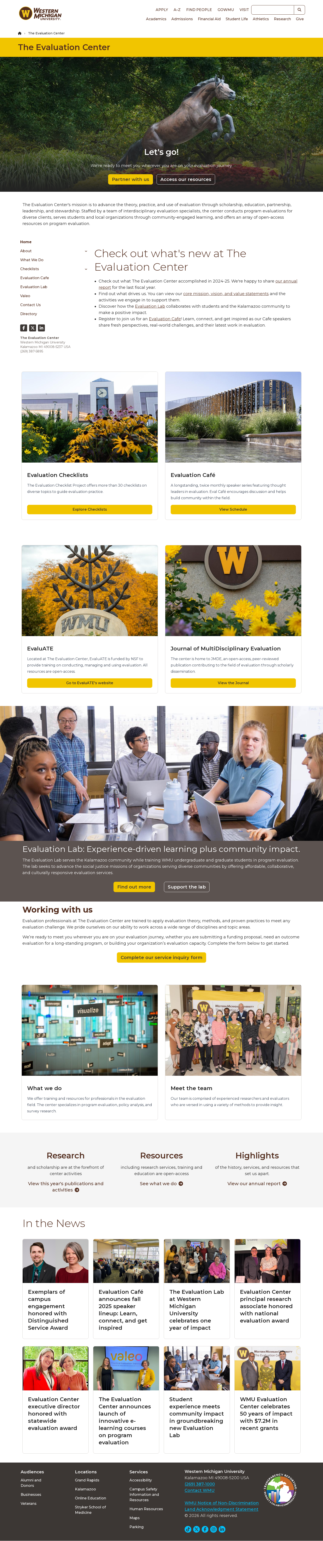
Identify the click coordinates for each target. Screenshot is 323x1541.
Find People (199, 10)
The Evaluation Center (64, 47)
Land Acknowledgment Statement (221, 1509)
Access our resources (185, 179)
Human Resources (146, 1509)
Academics (156, 19)
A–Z (177, 10)
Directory (28, 314)
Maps (134, 1518)
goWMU (226, 10)
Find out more (134, 887)
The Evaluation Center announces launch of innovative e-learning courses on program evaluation (125, 1421)
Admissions (182, 19)
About (26, 251)
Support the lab (187, 887)
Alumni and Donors (31, 1483)
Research (282, 19)
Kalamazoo (85, 1489)
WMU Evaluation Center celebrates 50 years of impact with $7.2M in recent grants (266, 1413)
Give (300, 19)
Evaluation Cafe (34, 278)
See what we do (161, 1183)
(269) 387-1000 (200, 1484)
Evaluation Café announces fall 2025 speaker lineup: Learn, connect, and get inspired (123, 1310)
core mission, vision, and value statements (226, 293)
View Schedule (233, 509)
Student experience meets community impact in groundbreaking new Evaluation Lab (196, 1417)
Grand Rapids (87, 1480)
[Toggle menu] (84, 251)
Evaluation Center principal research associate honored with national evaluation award (266, 1306)
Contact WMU (200, 1490)
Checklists (29, 269)
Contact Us (30, 305)
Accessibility (140, 1480)
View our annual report (257, 1183)
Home (26, 242)
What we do (32, 260)
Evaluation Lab (33, 287)
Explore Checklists (90, 509)
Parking (136, 1527)
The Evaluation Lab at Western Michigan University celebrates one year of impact (196, 1310)
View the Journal (233, 683)
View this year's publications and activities (66, 1187)
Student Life (237, 19)
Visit (244, 10)
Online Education (90, 1498)
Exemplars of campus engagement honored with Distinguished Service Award (48, 1310)
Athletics (261, 19)
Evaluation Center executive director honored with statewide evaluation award (54, 1413)
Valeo (25, 296)
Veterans (29, 1503)
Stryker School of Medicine (90, 1510)
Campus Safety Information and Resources (144, 1494)
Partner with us (130, 179)
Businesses (31, 1494)
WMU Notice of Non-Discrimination (222, 1503)
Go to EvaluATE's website (89, 683)
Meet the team (191, 1088)
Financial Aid (209, 19)
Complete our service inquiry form (161, 957)
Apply (162, 10)
